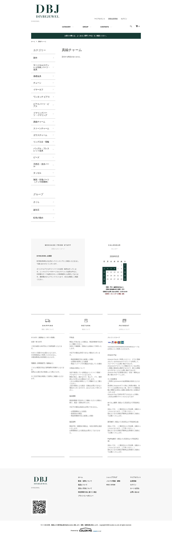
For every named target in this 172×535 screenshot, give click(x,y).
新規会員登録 (113, 19)
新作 (35, 58)
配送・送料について (85, 481)
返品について (82, 485)
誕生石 (36, 210)
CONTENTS (104, 27)
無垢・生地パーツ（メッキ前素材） (41, 181)
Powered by (86, 530)
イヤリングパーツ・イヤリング (40, 114)
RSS (108, 485)
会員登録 (133, 481)
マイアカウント (99, 19)
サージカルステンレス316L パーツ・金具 (41, 67)
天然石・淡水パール (41, 165)
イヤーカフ (38, 89)
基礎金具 (37, 76)
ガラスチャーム (40, 135)
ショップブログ (111, 477)
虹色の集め (38, 218)
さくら (36, 202)
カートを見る (134, 488)
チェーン (37, 83)
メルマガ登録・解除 (113, 481)
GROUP (85, 27)
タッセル (37, 173)
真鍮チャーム (42, 41)
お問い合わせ (134, 492)
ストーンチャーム (41, 128)
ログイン (124, 19)
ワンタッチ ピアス (41, 97)
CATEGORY (66, 27)
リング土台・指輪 (41, 142)
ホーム (33, 41)
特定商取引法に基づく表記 (87, 492)
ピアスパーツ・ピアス (41, 105)
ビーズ (36, 157)
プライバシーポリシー (85, 496)
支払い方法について (85, 488)
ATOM (113, 485)
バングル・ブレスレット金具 (41, 149)
